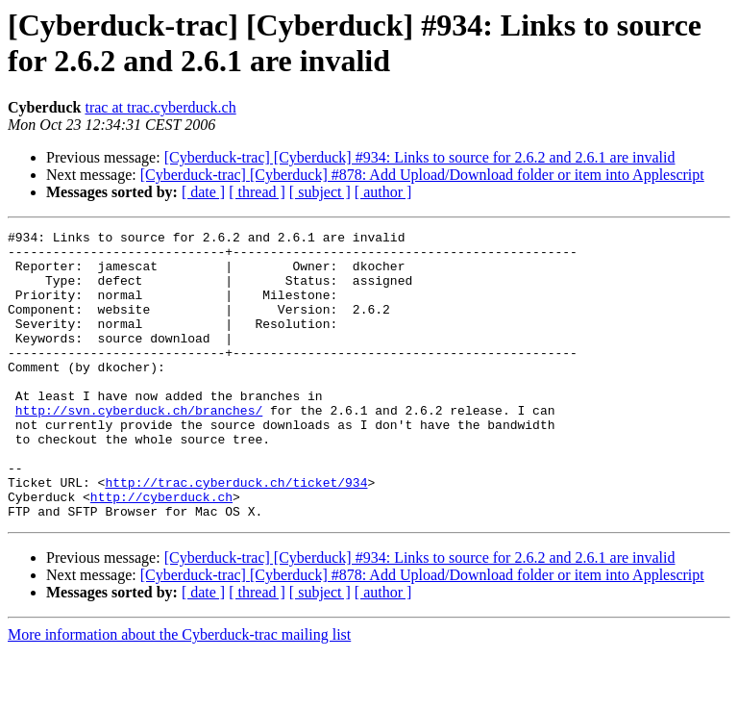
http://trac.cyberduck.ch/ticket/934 (236, 534)
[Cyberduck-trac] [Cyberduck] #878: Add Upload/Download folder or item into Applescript (422, 174)
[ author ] (383, 192)
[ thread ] (257, 192)
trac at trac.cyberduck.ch (160, 107)
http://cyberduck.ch (161, 551)
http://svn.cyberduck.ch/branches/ (138, 447)
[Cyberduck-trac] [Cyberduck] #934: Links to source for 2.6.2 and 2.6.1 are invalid (420, 157)
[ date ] (203, 192)
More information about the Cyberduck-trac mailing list (179, 692)
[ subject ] (320, 192)
